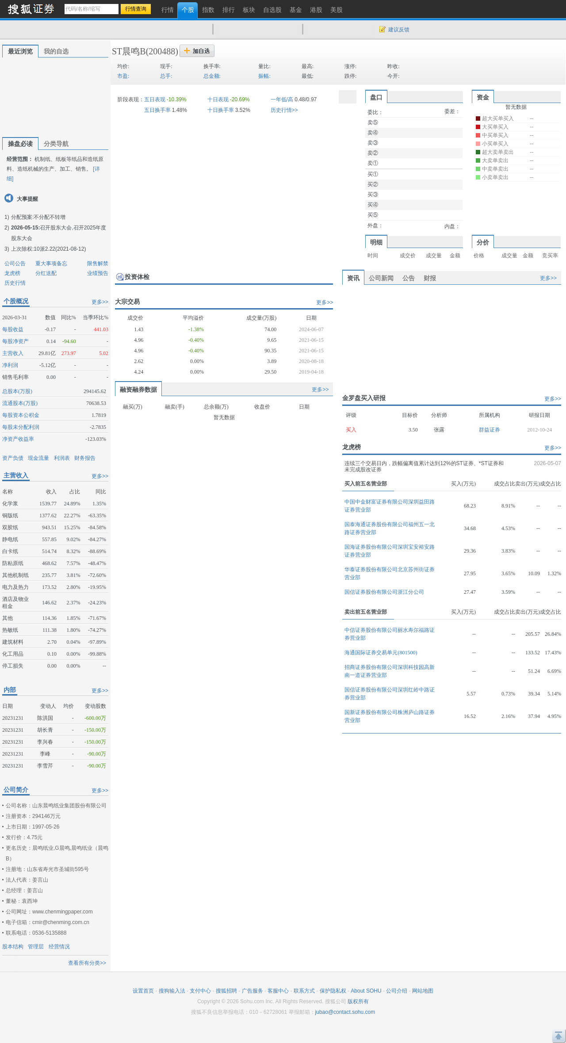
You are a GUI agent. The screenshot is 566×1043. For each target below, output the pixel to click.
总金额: (212, 76)
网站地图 (422, 991)
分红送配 (46, 273)
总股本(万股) (17, 391)
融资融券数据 (138, 389)
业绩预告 (97, 273)
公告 (408, 278)
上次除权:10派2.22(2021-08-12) (48, 249)
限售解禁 (97, 263)
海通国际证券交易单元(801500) (380, 652)
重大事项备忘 (51, 263)
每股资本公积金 (20, 415)
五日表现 (154, 99)
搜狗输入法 (172, 991)
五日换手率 (157, 110)
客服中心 (278, 991)
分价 (483, 242)
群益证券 (489, 430)
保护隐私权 (333, 991)
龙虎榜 (12, 273)
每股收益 (12, 329)
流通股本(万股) (20, 403)
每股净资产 (15, 341)
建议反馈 (398, 30)
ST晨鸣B (129, 51)
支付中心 (200, 991)
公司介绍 (396, 991)
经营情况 (59, 947)
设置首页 (143, 991)
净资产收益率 (18, 439)
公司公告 (15, 263)
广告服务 (252, 991)
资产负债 (12, 458)
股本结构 (12, 947)
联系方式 (304, 991)
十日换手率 (220, 110)
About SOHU (366, 991)
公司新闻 (381, 278)
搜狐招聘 (226, 991)
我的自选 (56, 51)
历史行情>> (284, 110)
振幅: (264, 76)
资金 (483, 97)
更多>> (100, 302)
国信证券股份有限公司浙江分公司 (384, 592)
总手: (166, 76)
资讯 (353, 278)
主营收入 (12, 353)
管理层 (36, 947)
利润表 (62, 458)
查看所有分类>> (87, 963)
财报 (430, 278)
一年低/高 (282, 99)
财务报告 (85, 458)
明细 (376, 242)
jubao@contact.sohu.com (345, 1012)
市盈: (123, 76)
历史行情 (15, 283)
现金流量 (38, 458)
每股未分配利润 (20, 427)
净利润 (10, 365)
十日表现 (218, 99)
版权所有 (358, 1001)
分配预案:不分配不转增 (38, 217)
